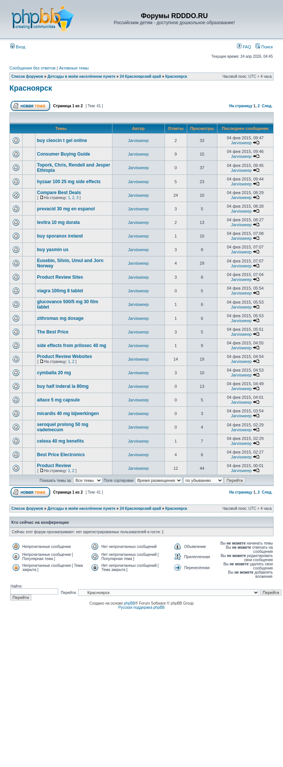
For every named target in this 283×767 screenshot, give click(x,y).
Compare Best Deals (59, 192)
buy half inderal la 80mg (63, 386)
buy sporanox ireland (60, 236)
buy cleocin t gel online (62, 140)
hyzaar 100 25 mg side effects (69, 181)
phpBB (129, 603)
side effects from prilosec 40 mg (71, 345)
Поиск (264, 47)
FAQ (244, 47)
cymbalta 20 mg (54, 372)
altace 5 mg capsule (58, 400)
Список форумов (27, 76)
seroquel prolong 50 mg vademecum (62, 427)
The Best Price (52, 332)
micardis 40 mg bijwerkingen (68, 413)
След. (267, 106)
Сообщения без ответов (32, 68)
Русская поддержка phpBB (141, 607)
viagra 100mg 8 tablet (60, 290)
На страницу (240, 106)
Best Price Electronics (61, 454)
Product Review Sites (60, 277)
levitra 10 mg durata (58, 222)
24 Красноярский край (140, 76)
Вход (17, 47)
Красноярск (176, 76)
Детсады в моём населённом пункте (81, 76)
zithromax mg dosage (60, 318)
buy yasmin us (52, 249)
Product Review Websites (64, 356)
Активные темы (74, 68)
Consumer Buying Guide (63, 154)
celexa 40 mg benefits (60, 441)
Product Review (54, 465)
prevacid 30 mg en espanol (66, 208)
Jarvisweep (138, 140)
